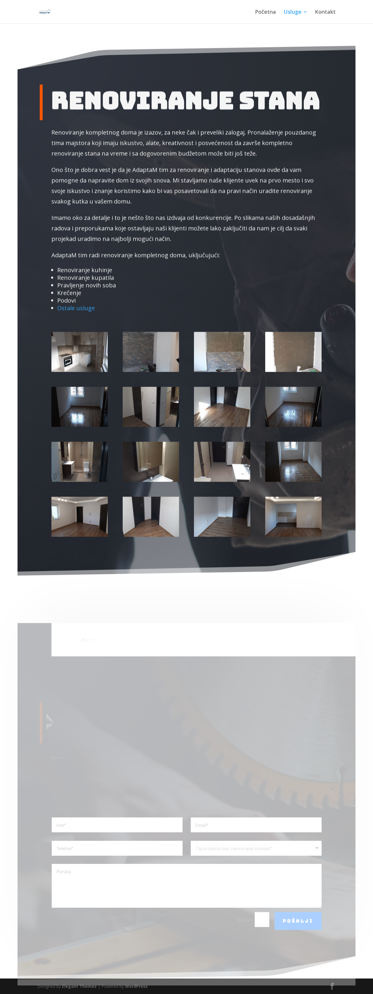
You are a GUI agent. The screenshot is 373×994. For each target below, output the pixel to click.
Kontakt (325, 12)
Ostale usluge (76, 296)
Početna (265, 12)
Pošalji (298, 932)
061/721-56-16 (131, 650)
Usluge (292, 12)
